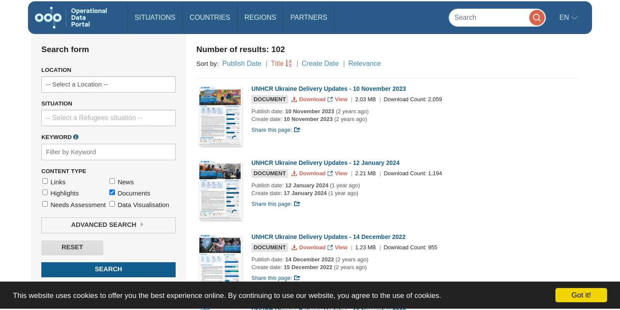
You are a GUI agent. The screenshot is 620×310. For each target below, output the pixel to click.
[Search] (497, 17)
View (338, 99)
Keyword (59, 136)
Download (309, 99)
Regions (260, 17)
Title (277, 63)
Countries (209, 17)
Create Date (320, 63)
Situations (155, 17)
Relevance (364, 63)
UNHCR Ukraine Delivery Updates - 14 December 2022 (328, 236)
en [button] (565, 17)
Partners (308, 17)
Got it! (581, 295)
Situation (56, 103)
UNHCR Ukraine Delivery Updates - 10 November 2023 (328, 88)
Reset (72, 247)
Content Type (63, 171)
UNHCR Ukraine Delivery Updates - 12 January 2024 (325, 162)
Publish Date (241, 63)
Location (56, 70)
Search (108, 269)
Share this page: (276, 130)
